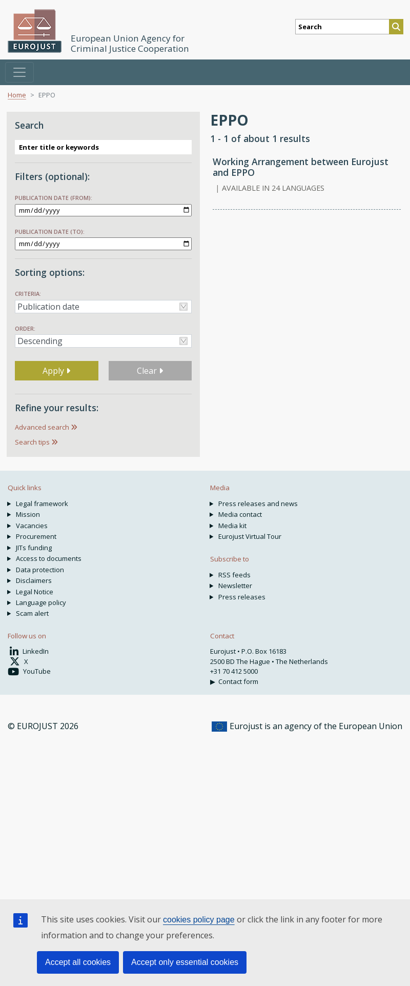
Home (17, 94)
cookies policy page (199, 919)
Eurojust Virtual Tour (249, 536)
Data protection (40, 569)
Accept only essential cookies (184, 962)
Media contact (240, 514)
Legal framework (42, 503)
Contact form (238, 681)
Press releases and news (258, 503)
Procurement (36, 536)
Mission (28, 514)
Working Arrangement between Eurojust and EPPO (300, 166)
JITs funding (34, 547)
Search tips (32, 442)
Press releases (241, 596)
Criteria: (28, 293)
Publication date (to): (50, 231)
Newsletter (235, 585)
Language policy (41, 602)
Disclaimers (34, 580)
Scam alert (32, 613)
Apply (56, 370)
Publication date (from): (53, 198)
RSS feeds (234, 574)
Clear (150, 370)
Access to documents (48, 558)
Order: (25, 328)
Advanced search (42, 427)
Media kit (232, 525)
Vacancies (32, 525)
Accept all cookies (78, 962)
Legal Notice (34, 591)
